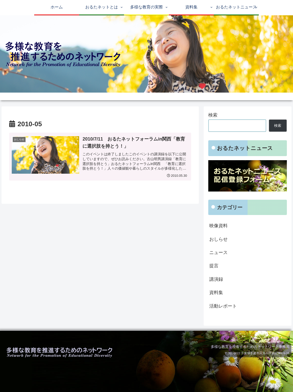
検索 (212, 115)
